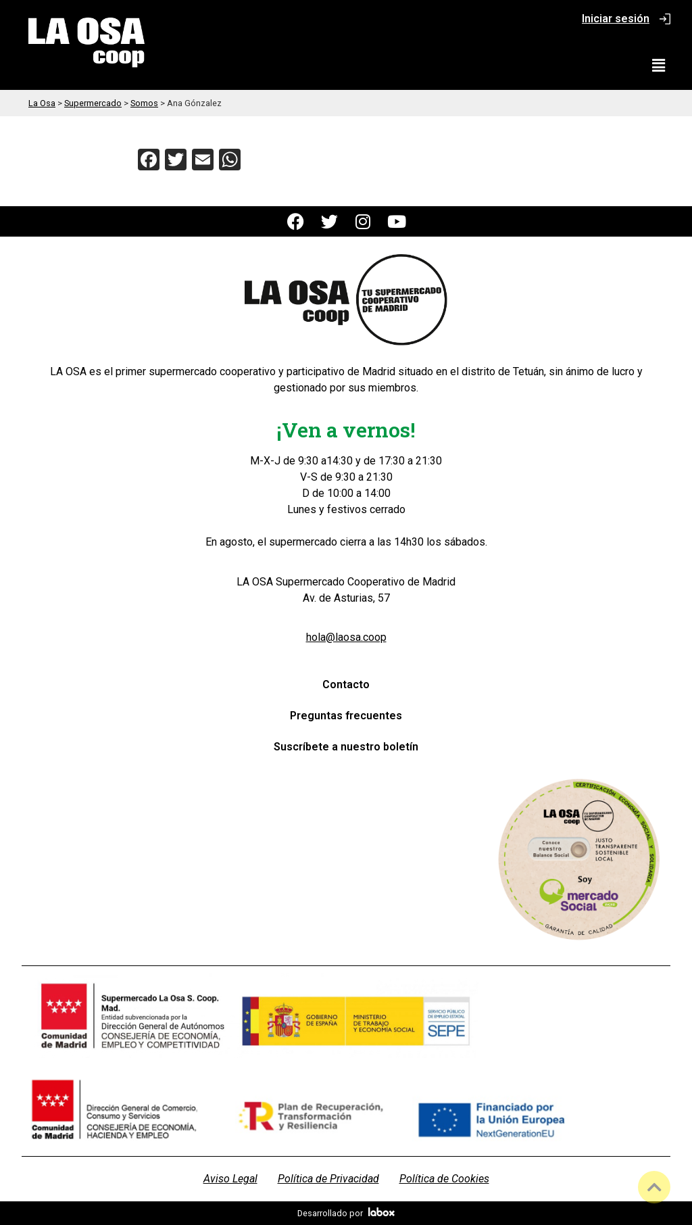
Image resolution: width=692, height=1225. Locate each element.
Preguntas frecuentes (346, 715)
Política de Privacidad (328, 1178)
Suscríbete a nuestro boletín (346, 746)
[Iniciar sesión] (665, 19)
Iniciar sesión (615, 18)
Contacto (346, 684)
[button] (658, 65)
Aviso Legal (230, 1178)
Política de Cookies (444, 1178)
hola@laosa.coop (346, 637)
